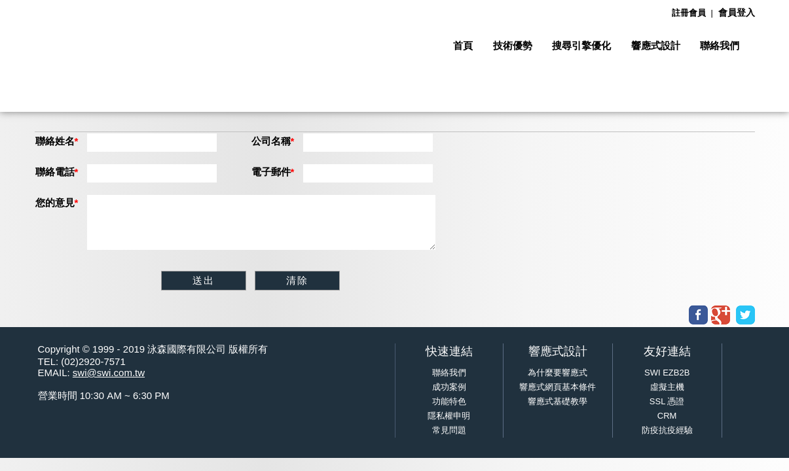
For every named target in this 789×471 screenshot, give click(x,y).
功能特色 (449, 401)
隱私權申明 (449, 416)
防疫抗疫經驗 (667, 430)
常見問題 (449, 430)
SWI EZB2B (666, 372)
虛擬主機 (667, 387)
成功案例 (449, 387)
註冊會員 (689, 13)
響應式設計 (557, 351)
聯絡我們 (449, 372)
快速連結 (449, 351)
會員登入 (736, 12)
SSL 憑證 (667, 401)
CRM (667, 416)
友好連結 (667, 351)
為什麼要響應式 (557, 372)
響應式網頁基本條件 (557, 387)
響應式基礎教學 (557, 401)
